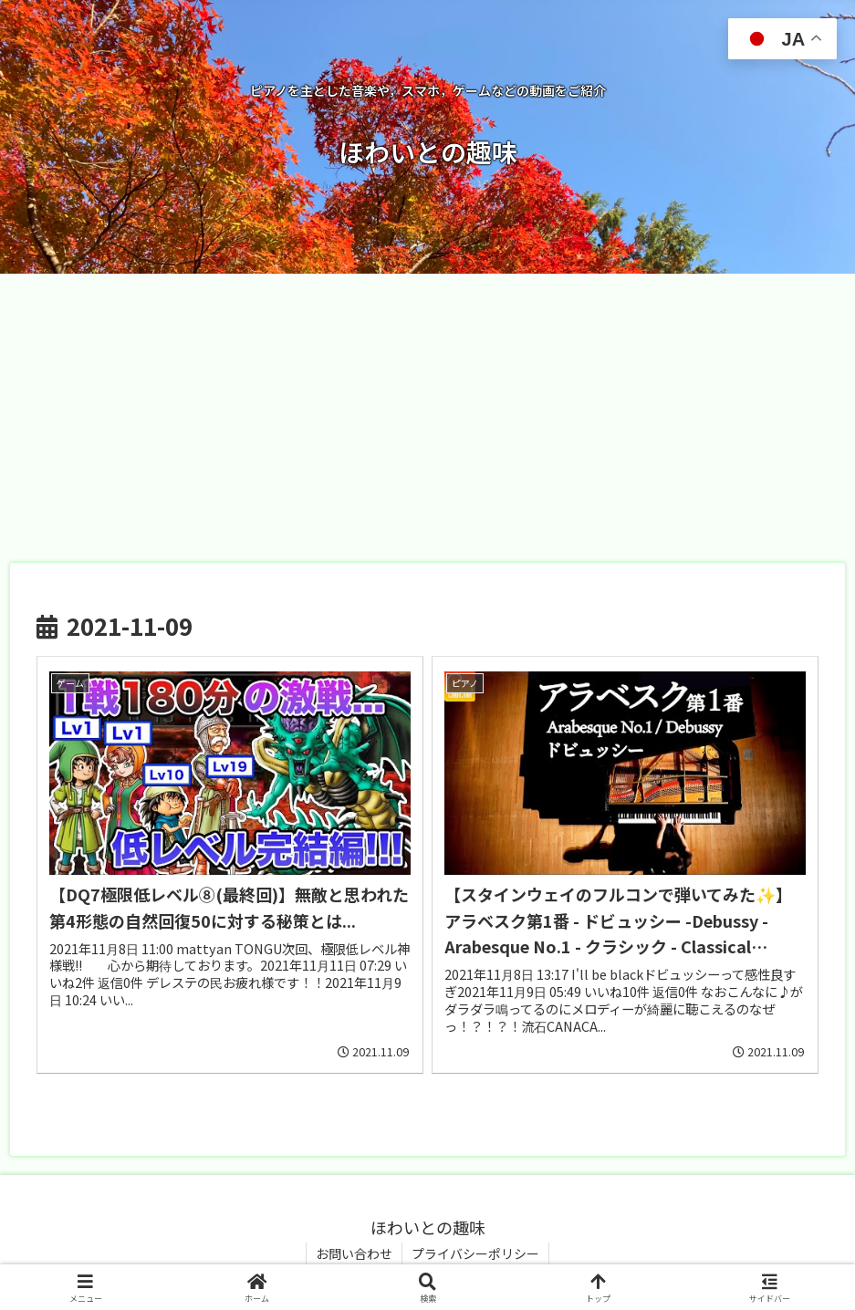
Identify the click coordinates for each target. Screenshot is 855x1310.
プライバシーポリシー (475, 1253)
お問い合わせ (354, 1253)
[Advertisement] (427, 412)
